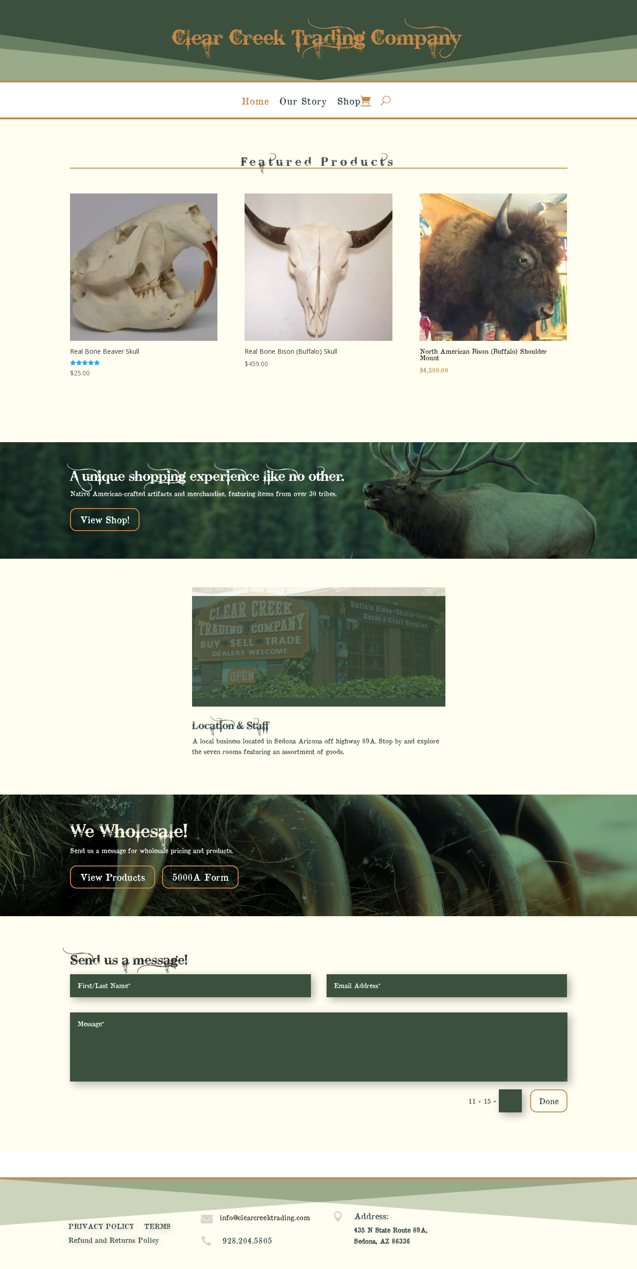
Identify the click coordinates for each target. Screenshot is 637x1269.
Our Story (303, 102)
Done (549, 1100)
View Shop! (104, 519)
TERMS (157, 1226)
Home (255, 102)
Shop (349, 102)
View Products (112, 877)
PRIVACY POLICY (101, 1226)
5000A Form (200, 877)
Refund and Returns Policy (113, 1240)
